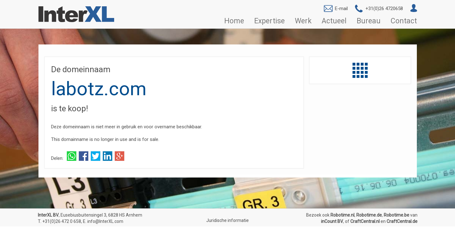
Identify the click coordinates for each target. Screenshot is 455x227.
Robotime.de (369, 215)
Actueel (334, 21)
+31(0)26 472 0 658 (61, 221)
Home (234, 21)
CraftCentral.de (402, 221)
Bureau (369, 21)
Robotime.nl (342, 215)
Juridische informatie (227, 220)
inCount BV (332, 221)
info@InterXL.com (105, 221)
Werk (303, 21)
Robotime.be (396, 215)
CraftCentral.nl (365, 221)
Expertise (269, 21)
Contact (404, 21)
